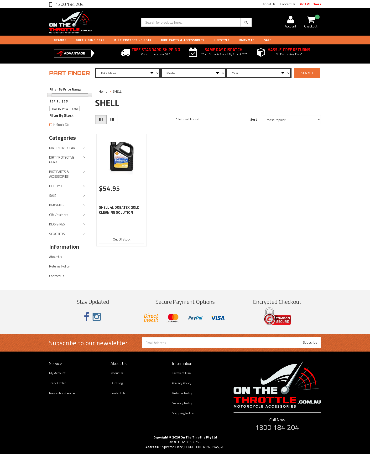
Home (103, 91)
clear (75, 108)
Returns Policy (59, 266)
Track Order (57, 382)
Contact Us (287, 3)
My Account (57, 372)
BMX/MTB (247, 40)
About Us (269, 3)
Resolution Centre (62, 392)
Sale (267, 40)
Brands (60, 40)
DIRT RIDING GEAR (90, 40)
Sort (253, 119)
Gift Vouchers (310, 3)
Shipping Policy (183, 413)
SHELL (117, 91)
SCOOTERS (57, 233)
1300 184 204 (68, 4)
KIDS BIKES (57, 224)
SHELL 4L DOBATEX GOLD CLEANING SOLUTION (119, 210)
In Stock (61, 124)
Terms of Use (181, 372)
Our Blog (116, 382)
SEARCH (307, 72)
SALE (52, 195)
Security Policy (182, 403)
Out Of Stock (121, 239)
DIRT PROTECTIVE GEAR (132, 40)
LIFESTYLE (222, 40)
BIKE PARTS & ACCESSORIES (182, 40)
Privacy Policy (181, 382)
